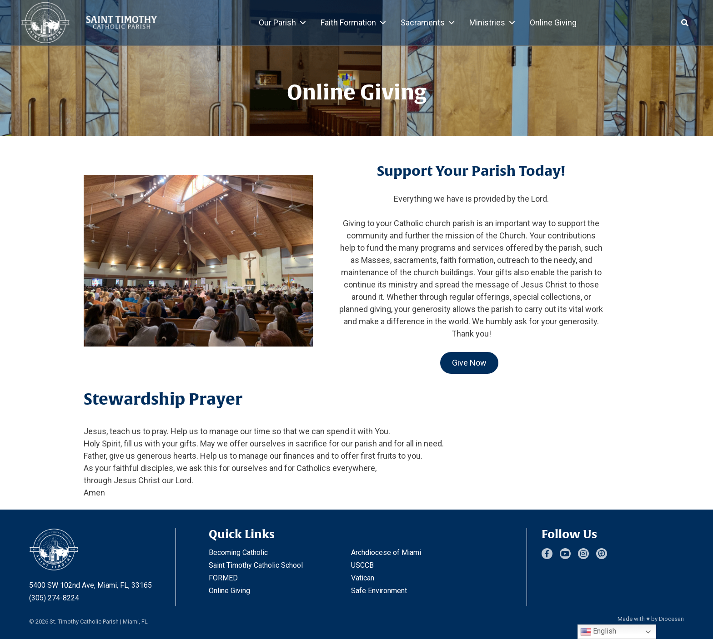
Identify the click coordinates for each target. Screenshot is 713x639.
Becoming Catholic (238, 552)
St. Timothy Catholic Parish (84, 621)
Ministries (492, 23)
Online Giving (553, 22)
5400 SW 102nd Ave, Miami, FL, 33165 (90, 585)
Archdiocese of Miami (386, 552)
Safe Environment (379, 590)
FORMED (223, 578)
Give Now (469, 362)
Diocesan (671, 618)
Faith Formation (354, 23)
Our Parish (283, 23)
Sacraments (428, 23)
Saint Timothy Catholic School (256, 565)
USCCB (362, 565)
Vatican (362, 578)
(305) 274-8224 (54, 598)
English (598, 631)
